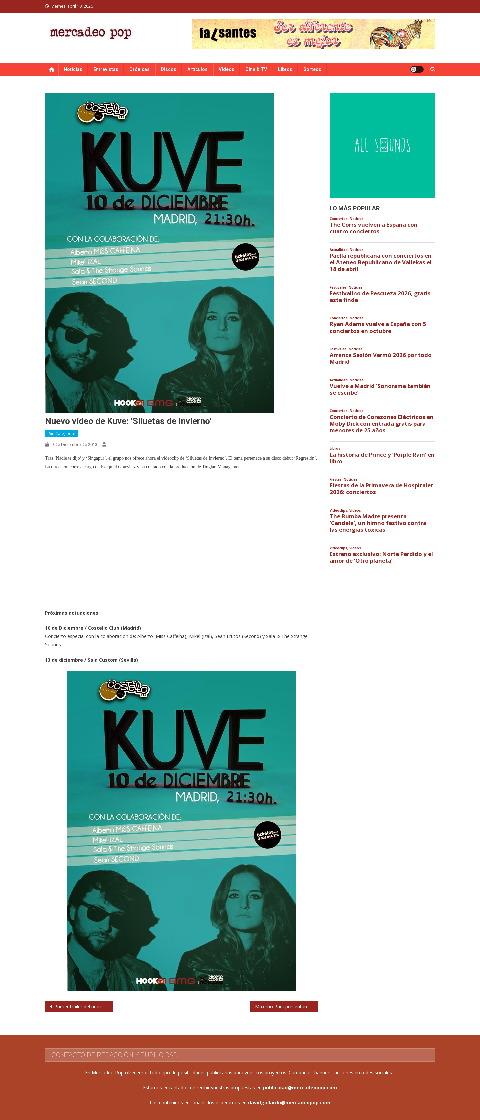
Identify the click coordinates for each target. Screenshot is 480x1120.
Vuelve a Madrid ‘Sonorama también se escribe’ (380, 389)
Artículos (197, 69)
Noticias (73, 69)
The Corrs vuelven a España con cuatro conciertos (374, 228)
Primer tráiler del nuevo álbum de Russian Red (83, 1006)
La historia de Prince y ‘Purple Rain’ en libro (382, 458)
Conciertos (339, 219)
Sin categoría (61, 433)
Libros (285, 69)
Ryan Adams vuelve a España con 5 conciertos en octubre (378, 327)
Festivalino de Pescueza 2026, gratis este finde (380, 296)
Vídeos (226, 69)
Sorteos (312, 69)
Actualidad (339, 250)
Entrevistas (105, 69)
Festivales (338, 287)
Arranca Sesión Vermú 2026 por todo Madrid (381, 358)
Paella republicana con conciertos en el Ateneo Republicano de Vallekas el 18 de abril (381, 262)
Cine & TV (256, 69)
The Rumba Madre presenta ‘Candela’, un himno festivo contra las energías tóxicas (378, 523)
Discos (168, 69)
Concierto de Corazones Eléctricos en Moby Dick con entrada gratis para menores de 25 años (382, 424)
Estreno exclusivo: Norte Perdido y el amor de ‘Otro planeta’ (381, 557)
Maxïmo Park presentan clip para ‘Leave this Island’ (286, 1006)
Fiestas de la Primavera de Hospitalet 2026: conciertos (381, 488)
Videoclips (338, 510)
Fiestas (336, 479)
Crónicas (139, 69)
